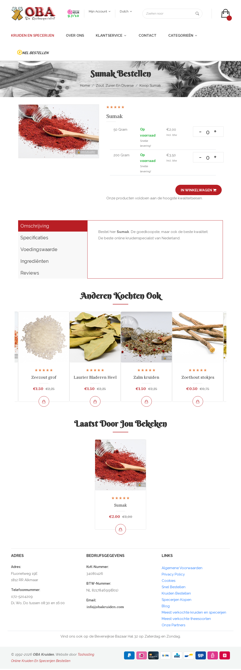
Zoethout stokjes (197, 378)
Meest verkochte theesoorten (186, 620)
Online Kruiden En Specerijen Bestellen (41, 662)
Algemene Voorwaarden (182, 569)
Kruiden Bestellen (176, 594)
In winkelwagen (198, 191)
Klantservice (111, 37)
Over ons (75, 37)
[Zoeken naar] (172, 14)
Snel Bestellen (173, 588)
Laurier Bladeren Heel (95, 378)
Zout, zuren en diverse (115, 87)
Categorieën (183, 37)
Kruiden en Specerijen (32, 37)
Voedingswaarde (38, 250)
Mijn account (99, 12)
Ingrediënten (34, 262)
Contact (148, 37)
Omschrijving (34, 227)
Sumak (120, 506)
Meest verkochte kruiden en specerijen (194, 613)
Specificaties (34, 239)
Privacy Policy (173, 575)
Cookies (168, 582)
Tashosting (86, 656)
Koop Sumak (150, 87)
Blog (166, 607)
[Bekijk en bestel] (44, 402)
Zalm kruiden (146, 378)
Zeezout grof (43, 378)
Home (85, 87)
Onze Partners (173, 626)
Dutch (125, 12)
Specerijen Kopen (176, 601)
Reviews (29, 274)
